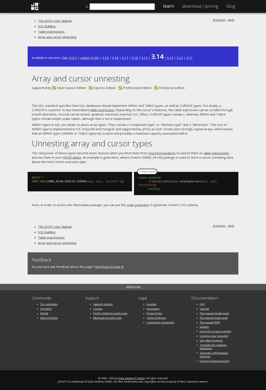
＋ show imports (147, 171)
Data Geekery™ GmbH (132, 378)
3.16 (135, 58)
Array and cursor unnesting (57, 37)
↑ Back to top (133, 286)
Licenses (151, 304)
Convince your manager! (214, 336)
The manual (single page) (214, 313)
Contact (97, 309)
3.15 (145, 58)
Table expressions (51, 31)
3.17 (125, 58)
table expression (102, 110)
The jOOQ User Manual (54, 21)
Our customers (49, 304)
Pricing (200, 6)
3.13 (170, 58)
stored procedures (162, 153)
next (231, 20)
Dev (65, 58)
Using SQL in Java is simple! (215, 331)
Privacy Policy (154, 313)
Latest (85, 58)
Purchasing (153, 309)
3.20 (95, 58)
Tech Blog (46, 309)
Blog (231, 6)
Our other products (211, 340)
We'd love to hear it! (109, 267)
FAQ (202, 304)
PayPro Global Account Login (110, 313)
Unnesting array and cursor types (92, 143)
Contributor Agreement (160, 322)
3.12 (180, 58)
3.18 (115, 58)
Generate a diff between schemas (214, 354)
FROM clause (72, 157)
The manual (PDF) (210, 322)
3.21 (73, 58)
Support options (103, 304)
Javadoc (204, 327)
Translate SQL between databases (213, 346)
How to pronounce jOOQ (214, 361)
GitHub (44, 313)
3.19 (105, 58)
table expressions (216, 153)
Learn (168, 6)
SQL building (46, 26)
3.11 (189, 58)
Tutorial (204, 309)
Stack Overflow (49, 318)
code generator (138, 205)
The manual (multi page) (214, 318)
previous (219, 20)
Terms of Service (156, 318)
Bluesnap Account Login (107, 318)
